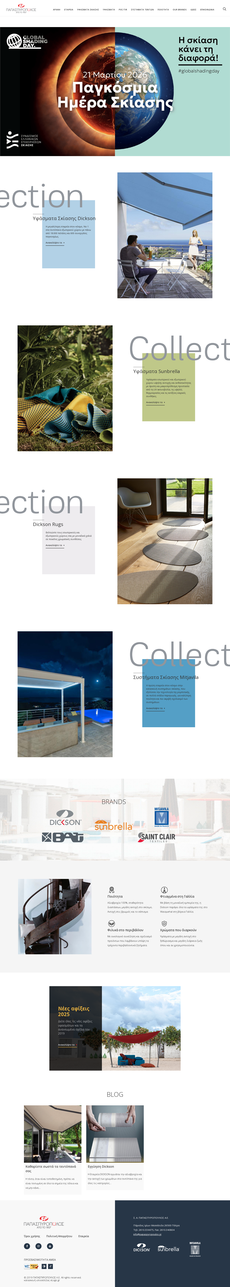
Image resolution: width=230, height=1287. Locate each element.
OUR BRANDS (180, 9)
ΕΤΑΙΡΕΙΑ (68, 9)
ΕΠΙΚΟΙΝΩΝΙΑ (207, 9)
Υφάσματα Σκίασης (88, 9)
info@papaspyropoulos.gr (147, 1234)
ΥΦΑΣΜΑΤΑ (109, 9)
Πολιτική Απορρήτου (59, 1236)
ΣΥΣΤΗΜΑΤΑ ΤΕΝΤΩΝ (142, 9)
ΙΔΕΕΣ (193, 9)
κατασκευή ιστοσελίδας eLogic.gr (42, 1280)
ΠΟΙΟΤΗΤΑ (163, 9)
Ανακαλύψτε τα (54, 242)
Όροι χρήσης (32, 1236)
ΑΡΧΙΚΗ (56, 9)
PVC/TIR (123, 9)
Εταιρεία (83, 1236)
